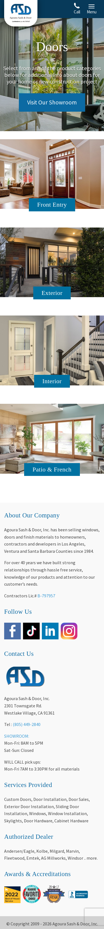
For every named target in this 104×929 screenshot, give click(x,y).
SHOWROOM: (16, 736)
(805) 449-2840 (26, 724)
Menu (92, 9)
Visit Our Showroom (52, 102)
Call (77, 8)
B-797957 (46, 595)
